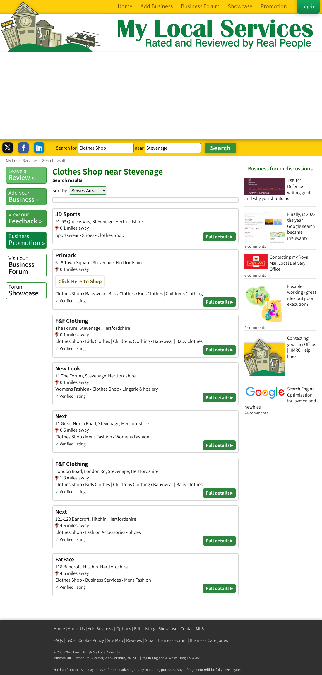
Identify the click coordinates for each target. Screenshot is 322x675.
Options (123, 628)
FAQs (58, 640)
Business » (27, 196)
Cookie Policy (91, 640)
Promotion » (27, 239)
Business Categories (209, 640)
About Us (76, 628)
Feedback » (27, 218)
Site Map (115, 640)
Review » (27, 174)
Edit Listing (144, 628)
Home (59, 628)
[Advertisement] (161, 95)
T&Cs (71, 640)
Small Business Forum (166, 640)
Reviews (134, 640)
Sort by (59, 190)
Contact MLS (192, 628)
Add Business (100, 628)
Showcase (27, 290)
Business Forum (27, 265)
